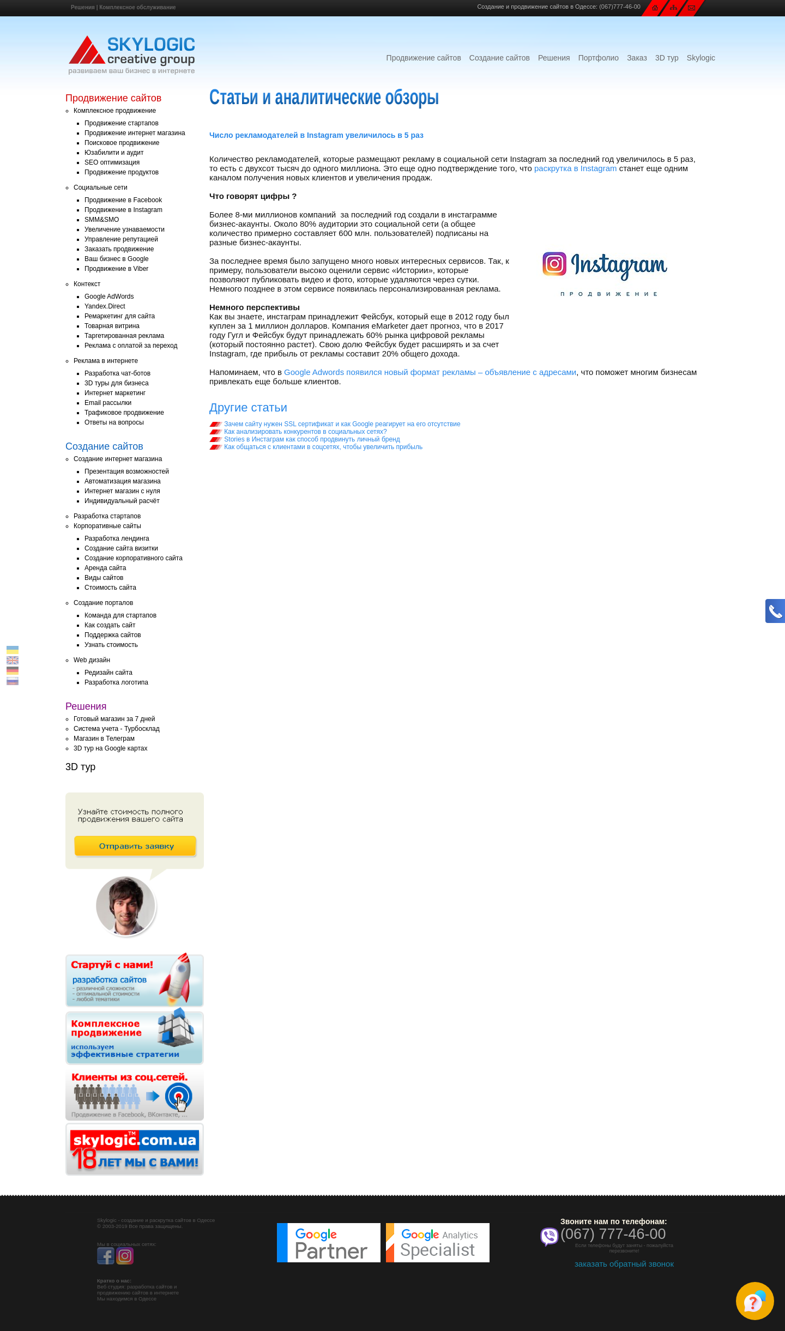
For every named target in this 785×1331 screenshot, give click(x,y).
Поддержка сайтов (112, 635)
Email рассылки (107, 403)
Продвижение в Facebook (123, 200)
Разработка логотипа (116, 682)
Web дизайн (92, 660)
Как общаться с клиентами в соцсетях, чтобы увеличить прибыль (315, 447)
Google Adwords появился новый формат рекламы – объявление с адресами (430, 372)
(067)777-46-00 (620, 6)
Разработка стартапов (107, 516)
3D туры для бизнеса (116, 383)
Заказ (637, 57)
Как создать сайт (110, 625)
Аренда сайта (105, 568)
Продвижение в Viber (116, 269)
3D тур (667, 57)
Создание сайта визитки (121, 548)
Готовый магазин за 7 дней (114, 719)
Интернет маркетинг (115, 393)
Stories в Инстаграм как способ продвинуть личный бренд (304, 439)
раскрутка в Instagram (575, 168)
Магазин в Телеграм (104, 738)
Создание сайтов (499, 57)
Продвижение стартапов (121, 123)
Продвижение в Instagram (123, 210)
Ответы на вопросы (114, 422)
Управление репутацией (121, 239)
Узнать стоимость (111, 645)
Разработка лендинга (116, 538)
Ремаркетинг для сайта (119, 316)
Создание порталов (103, 603)
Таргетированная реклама (124, 336)
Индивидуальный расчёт (122, 501)
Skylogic (701, 57)
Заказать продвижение (119, 249)
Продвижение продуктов (121, 172)
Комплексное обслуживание (137, 7)
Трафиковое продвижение (124, 412)
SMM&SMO (101, 219)
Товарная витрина (112, 326)
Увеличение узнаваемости (124, 229)
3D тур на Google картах (110, 748)
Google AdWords (109, 296)
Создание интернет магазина (118, 459)
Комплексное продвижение (115, 110)
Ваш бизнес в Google (116, 259)
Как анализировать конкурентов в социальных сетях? (298, 431)
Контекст (87, 284)
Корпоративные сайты (107, 526)
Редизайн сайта (108, 672)
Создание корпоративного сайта (133, 558)
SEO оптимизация (112, 162)
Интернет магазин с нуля (122, 491)
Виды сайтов (103, 578)
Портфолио (598, 57)
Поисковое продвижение (121, 143)
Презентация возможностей (126, 471)
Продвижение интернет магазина (134, 133)
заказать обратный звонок (624, 1263)
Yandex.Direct (104, 306)
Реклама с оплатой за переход (131, 345)
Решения (83, 7)
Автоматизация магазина (122, 481)
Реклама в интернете (106, 361)
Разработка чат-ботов (117, 373)
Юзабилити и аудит (114, 152)
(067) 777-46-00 (613, 1234)
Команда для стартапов (120, 615)
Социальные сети (101, 187)
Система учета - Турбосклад (117, 729)
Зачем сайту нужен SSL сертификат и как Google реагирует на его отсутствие (335, 424)
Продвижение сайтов (424, 57)
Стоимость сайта (110, 587)
